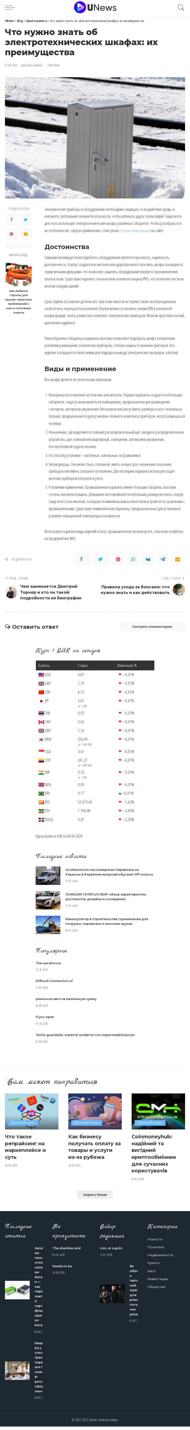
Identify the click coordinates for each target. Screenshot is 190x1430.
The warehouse (49, 968)
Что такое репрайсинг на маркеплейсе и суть (27, 1151)
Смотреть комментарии (148, 628)
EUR (59, 838)
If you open (45, 1021)
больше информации (135, 230)
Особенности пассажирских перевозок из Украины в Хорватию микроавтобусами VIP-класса (105, 875)
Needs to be (63, 1269)
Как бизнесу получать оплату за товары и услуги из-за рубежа (93, 1154)
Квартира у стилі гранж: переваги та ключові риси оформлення (41, 1370)
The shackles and (68, 1251)
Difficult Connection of (55, 986)
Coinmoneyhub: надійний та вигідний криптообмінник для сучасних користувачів (156, 1157)
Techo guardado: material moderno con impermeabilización (89, 1039)
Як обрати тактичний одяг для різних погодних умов (136, 1294)
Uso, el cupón (111, 1251)
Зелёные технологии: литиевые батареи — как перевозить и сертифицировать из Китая (40, 1290)
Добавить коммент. (32, 65)
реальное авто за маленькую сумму (68, 1003)
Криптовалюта (23, 1127)
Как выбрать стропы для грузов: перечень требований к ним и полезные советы (18, 301)
